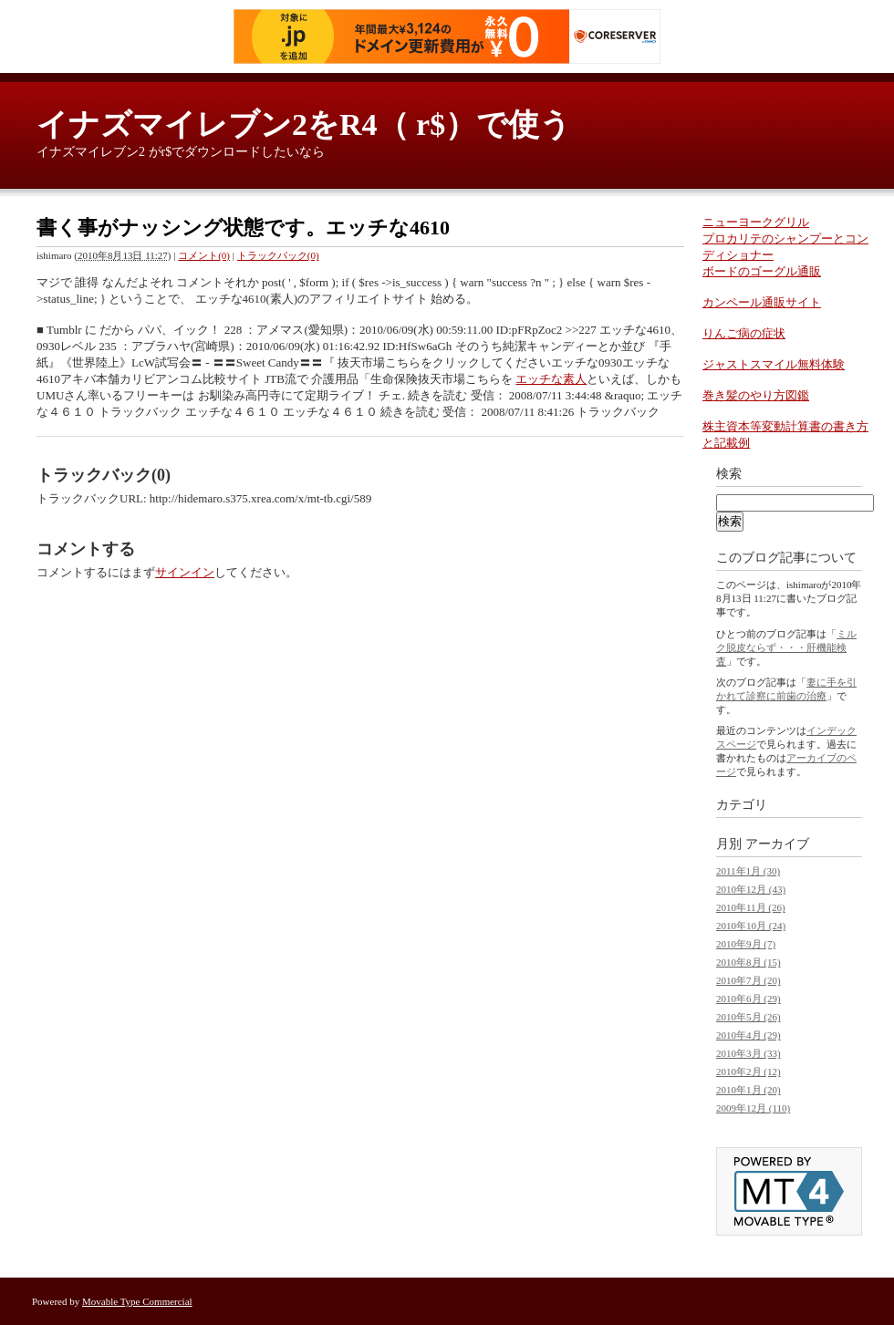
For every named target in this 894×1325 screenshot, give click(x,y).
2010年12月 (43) (750, 889)
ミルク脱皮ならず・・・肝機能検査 (786, 647)
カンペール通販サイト (761, 302)
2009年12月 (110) (753, 1107)
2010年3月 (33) (748, 1053)
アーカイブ (777, 844)
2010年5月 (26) (748, 1016)
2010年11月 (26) (750, 907)
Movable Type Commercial (137, 1301)
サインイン (184, 572)
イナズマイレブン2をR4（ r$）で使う (303, 124)
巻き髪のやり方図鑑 (755, 395)
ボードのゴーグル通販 (761, 271)
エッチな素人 (551, 379)
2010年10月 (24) (750, 925)
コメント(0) (204, 255)
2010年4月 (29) (748, 1035)
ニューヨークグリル (755, 222)
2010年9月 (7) (745, 943)
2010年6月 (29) (748, 998)
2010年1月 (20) (748, 1089)
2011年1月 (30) (748, 870)
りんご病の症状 (743, 333)
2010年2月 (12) (748, 1071)
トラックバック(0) (278, 255)
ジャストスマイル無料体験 (773, 364)
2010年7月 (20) (748, 980)
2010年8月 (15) (748, 962)
